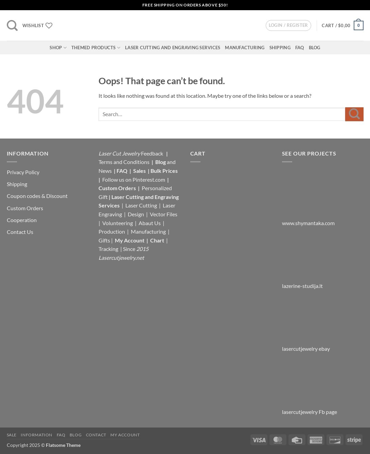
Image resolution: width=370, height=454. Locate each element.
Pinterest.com (149, 179)
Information (36, 434)
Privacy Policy (23, 172)
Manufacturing (244, 47)
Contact (96, 434)
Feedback (152, 153)
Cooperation (22, 220)
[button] (12, 25)
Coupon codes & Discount (38, 196)
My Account (129, 240)
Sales (140, 170)
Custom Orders (25, 208)
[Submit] (354, 114)
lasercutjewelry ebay (306, 348)
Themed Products (95, 47)
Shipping (279, 47)
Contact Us (20, 232)
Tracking (109, 249)
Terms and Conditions (124, 162)
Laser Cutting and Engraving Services (172, 47)
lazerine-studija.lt (302, 286)
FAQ (299, 47)
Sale (12, 434)
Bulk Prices (164, 170)
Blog (314, 47)
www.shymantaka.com (308, 223)
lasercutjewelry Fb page (309, 411)
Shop (58, 47)
